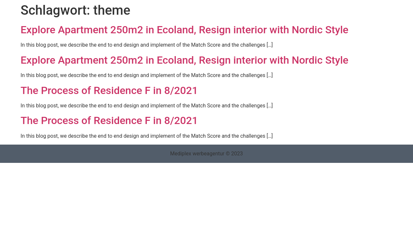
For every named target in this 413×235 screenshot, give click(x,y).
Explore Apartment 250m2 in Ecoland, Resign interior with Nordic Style (184, 30)
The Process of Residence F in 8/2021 (109, 90)
